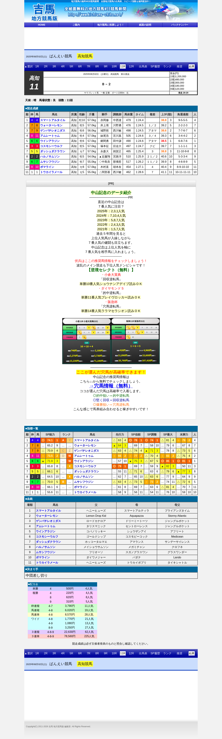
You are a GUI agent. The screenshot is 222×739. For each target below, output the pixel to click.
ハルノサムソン (50, 156)
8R (97, 66)
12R (131, 66)
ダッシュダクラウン (52, 151)
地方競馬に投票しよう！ (110, 24)
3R (54, 66)
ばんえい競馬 (60, 56)
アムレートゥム (50, 135)
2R (45, 66)
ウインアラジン (50, 140)
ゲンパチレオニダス (52, 130)
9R (105, 66)
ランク (167, 66)
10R (114, 66)
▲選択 (28, 66)
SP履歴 (155, 66)
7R (88, 66)
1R (37, 66)
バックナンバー (179, 24)
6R (80, 66)
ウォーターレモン (51, 125)
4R (63, 66)
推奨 (179, 66)
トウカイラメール (51, 172)
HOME (41, 24)
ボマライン (47, 166)
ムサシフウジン (50, 161)
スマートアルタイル (52, 120)
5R (71, 66)
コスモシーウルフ (51, 146)
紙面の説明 (145, 24)
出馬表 (143, 66)
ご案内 (76, 24)
